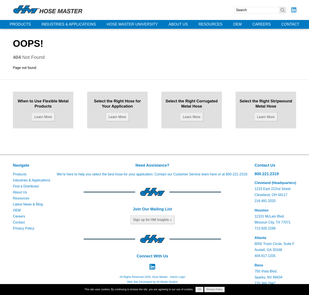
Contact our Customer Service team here (185, 174)
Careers (261, 24)
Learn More (43, 117)
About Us (178, 24)
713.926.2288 (265, 228)
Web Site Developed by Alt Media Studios (152, 281)
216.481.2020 (265, 201)
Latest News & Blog (28, 204)
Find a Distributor (26, 186)
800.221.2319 (266, 174)
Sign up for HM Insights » (152, 220)
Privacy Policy (23, 228)
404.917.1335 (265, 256)
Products (20, 24)
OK (199, 289)
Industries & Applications (69, 24)
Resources (210, 24)
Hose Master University (132, 24)
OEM (237, 24)
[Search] (260, 10)
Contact (290, 24)
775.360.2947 (265, 283)
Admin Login (177, 276)
